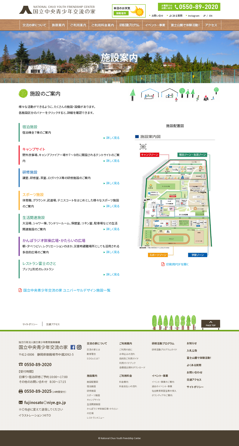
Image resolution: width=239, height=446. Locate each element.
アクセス (211, 24)
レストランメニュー (95, 417)
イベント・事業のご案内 (163, 381)
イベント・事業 (155, 24)
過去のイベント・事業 (162, 386)
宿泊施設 (91, 386)
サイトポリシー (30, 324)
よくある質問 (175, 15)
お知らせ (192, 343)
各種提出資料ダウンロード (132, 367)
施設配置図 (92, 381)
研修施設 (91, 390)
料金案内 (123, 381)
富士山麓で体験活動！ (185, 24)
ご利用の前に (126, 349)
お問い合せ (157, 15)
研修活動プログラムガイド (129, 24)
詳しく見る (113, 137)
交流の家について (34, 24)
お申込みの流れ (127, 353)
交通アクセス (53, 324)
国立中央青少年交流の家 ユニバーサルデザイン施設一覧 (67, 290)
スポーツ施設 (93, 395)
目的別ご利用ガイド (129, 358)
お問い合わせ (194, 372)
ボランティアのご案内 (162, 395)
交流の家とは (93, 349)
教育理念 (91, 353)
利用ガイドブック (127, 362)
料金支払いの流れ (128, 386)
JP (204, 15)
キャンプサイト (93, 399)
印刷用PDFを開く (177, 264)
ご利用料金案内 (102, 24)
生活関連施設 (93, 404)
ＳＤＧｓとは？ (93, 358)
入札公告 (192, 350)
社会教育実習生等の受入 (164, 390)
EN (210, 15)
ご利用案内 (78, 24)
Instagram (193, 15)
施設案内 (58, 24)
